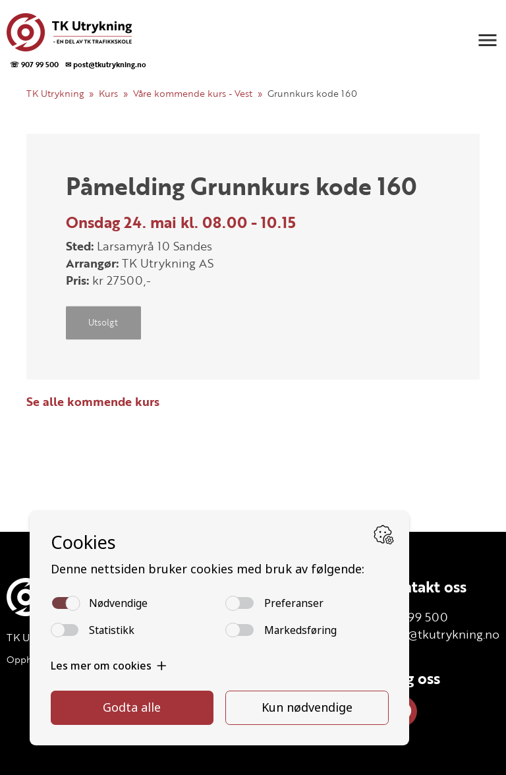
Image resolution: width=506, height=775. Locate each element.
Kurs (108, 93)
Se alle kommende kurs (92, 401)
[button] (487, 40)
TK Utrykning (55, 93)
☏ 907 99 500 (34, 64)
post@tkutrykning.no (441, 634)
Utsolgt (103, 323)
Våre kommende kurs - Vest (192, 93)
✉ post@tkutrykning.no (105, 64)
